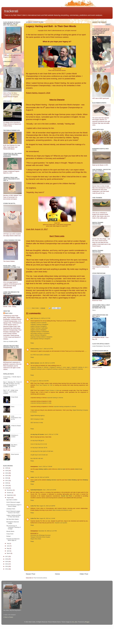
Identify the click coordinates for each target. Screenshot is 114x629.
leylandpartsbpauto (36, 489)
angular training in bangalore (39, 326)
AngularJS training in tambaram (55, 369)
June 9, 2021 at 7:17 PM (51, 434)
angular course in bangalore (38, 329)
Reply (32, 343)
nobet (32, 477)
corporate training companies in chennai (64, 406)
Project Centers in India (52, 390)
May (8, 548)
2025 (6, 470)
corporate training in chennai (55, 397)
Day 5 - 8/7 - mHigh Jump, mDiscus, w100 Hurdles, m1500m (10, 392)
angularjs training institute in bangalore (41, 337)
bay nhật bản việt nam (37, 458)
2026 (6, 468)
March (9, 553)
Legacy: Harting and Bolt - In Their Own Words (14, 516)
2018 (6, 488)
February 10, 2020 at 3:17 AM (42, 318)
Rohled (9, 536)
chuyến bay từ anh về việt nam (39, 454)
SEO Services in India (37, 422)
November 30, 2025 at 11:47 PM (47, 531)
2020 (6, 483)
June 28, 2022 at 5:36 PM (42, 477)
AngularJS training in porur (38, 369)
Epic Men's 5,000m (14, 445)
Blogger (87, 622)
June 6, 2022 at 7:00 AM (45, 466)
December (10, 490)
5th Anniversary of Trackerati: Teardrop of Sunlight (14, 527)
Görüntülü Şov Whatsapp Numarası (41, 535)
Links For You (35, 506)
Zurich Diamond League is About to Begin (14, 505)
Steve (12, 406)
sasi (32, 318)
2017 (6, 556)
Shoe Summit (15, 454)
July (8, 543)
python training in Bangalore (38, 335)
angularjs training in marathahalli (40, 331)
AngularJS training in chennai (40, 367)
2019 (6, 485)
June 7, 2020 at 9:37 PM (46, 348)
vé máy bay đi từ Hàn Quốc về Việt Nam (42, 451)
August (9, 497)
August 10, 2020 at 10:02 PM (40, 381)
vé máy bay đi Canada (37, 434)
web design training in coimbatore (40, 333)
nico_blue (74, 622)
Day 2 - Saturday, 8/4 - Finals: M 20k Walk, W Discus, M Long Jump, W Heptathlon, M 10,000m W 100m (12, 384)
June (8, 546)
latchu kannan (35, 363)
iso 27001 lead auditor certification (40, 354)
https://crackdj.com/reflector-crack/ (62, 510)
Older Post (84, 574)
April (8, 551)
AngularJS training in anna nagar (60, 367)
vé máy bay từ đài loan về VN (39, 447)
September (10, 495)
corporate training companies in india (41, 403)
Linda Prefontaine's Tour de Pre (16, 417)
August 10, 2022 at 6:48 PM (47, 506)
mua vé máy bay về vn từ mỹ (39, 444)
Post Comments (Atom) (40, 578)
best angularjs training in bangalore (40, 338)
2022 (6, 478)
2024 (6, 473)
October (9, 492)
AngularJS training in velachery (74, 369)
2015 (6, 561)
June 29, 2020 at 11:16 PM (47, 363)
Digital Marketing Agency (38, 415)
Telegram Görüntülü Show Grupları (40, 537)
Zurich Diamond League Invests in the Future (13, 511)
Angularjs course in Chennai (38, 322)
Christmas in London (14, 436)
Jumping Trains (11, 508)
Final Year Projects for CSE (44, 385)
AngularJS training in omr (79, 367)
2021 (6, 480)
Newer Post (30, 574)
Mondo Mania (10, 531)
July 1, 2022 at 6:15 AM (49, 489)
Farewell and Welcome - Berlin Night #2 (13, 539)
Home (57, 574)
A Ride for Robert (16, 425)
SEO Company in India (37, 419)
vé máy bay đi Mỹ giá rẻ (37, 440)
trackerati (11, 11)
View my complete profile (10, 341)
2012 (6, 569)
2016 (6, 559)
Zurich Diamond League (13, 502)
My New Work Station (13, 519)
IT (31, 381)
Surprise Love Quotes (61, 522)
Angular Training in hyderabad (39, 328)
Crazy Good (14, 397)
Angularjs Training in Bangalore (39, 324)
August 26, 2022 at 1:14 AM (47, 518)
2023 (6, 475)
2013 (6, 566)
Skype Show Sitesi (36, 539)
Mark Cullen (8, 313)
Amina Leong (35, 348)
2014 (6, 564)
